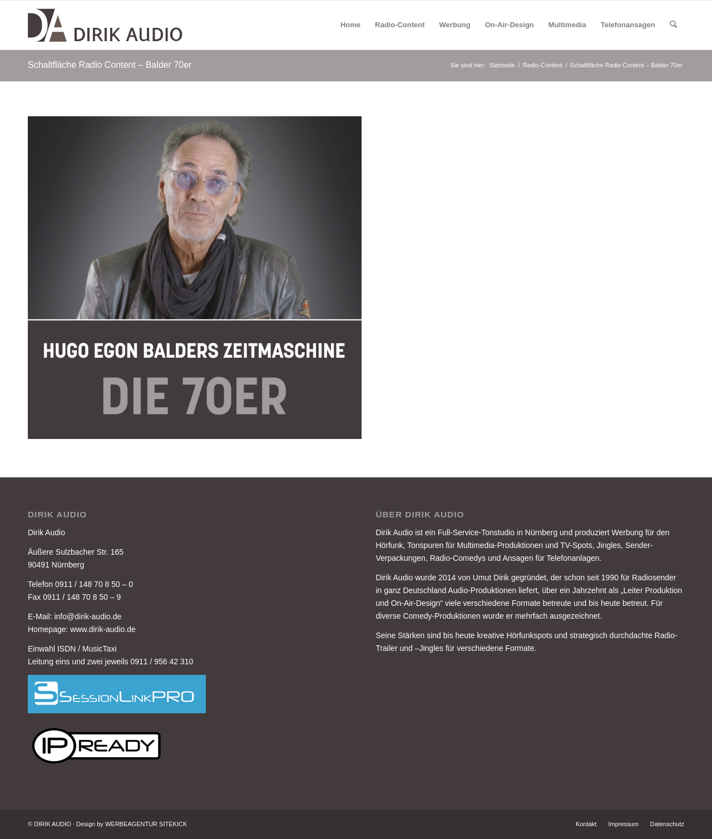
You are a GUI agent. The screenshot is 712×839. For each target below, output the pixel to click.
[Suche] (673, 25)
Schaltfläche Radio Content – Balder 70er (109, 65)
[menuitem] (350, 25)
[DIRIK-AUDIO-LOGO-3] (106, 25)
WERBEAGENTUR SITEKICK (146, 824)
